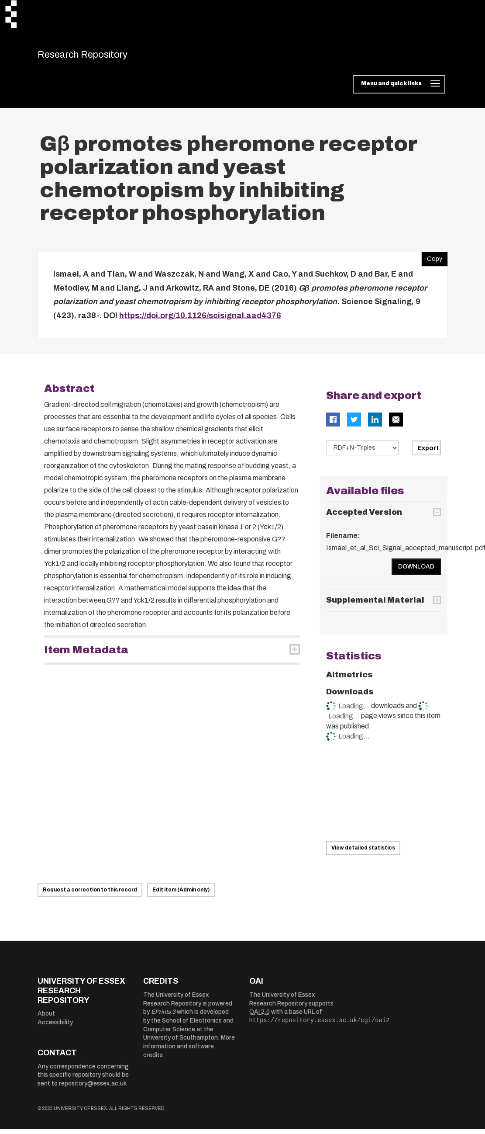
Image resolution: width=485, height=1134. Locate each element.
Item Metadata (86, 654)
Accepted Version (364, 516)
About (46, 1018)
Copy (431, 262)
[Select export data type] (362, 452)
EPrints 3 (163, 1016)
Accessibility (55, 1026)
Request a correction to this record (90, 894)
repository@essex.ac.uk (93, 1088)
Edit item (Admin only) (181, 894)
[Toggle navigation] (399, 89)
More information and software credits (189, 1051)
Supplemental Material (375, 604)
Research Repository (99, 57)
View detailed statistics (363, 852)
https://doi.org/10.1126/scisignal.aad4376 (200, 320)
